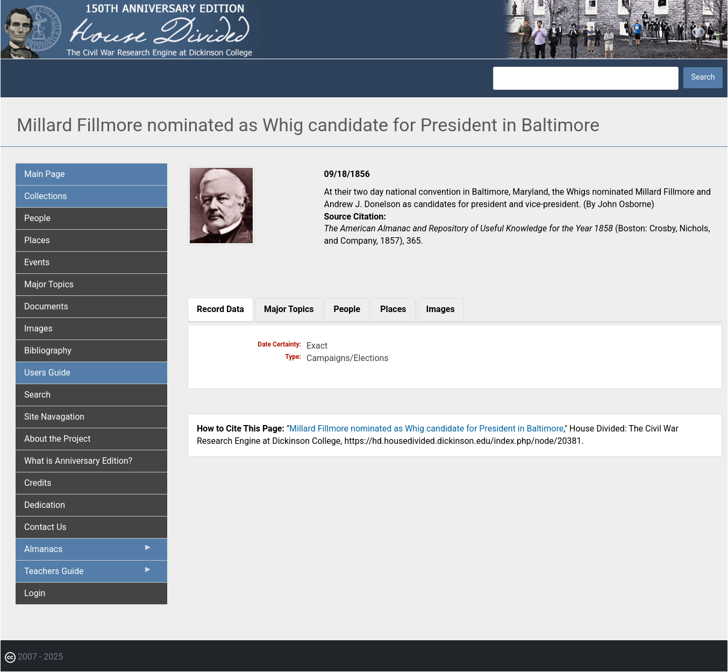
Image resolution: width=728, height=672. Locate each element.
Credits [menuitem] (38, 483)
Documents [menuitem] (46, 306)
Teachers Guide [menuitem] (88, 573)
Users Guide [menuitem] (47, 372)
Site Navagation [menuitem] (54, 417)
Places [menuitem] (37, 240)
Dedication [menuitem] (44, 505)
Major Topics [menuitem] (49, 284)
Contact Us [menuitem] (45, 527)
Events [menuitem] (36, 262)
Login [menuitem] (34, 593)
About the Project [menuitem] (57, 439)
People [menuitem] (37, 218)
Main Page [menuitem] (44, 174)
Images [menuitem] (38, 328)
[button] (221, 241)
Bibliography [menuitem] (48, 350)
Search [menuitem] (37, 395)
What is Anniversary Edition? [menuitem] (78, 461)
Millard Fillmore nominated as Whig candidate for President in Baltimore (426, 428)
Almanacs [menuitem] (88, 551)
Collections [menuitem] (45, 196)
